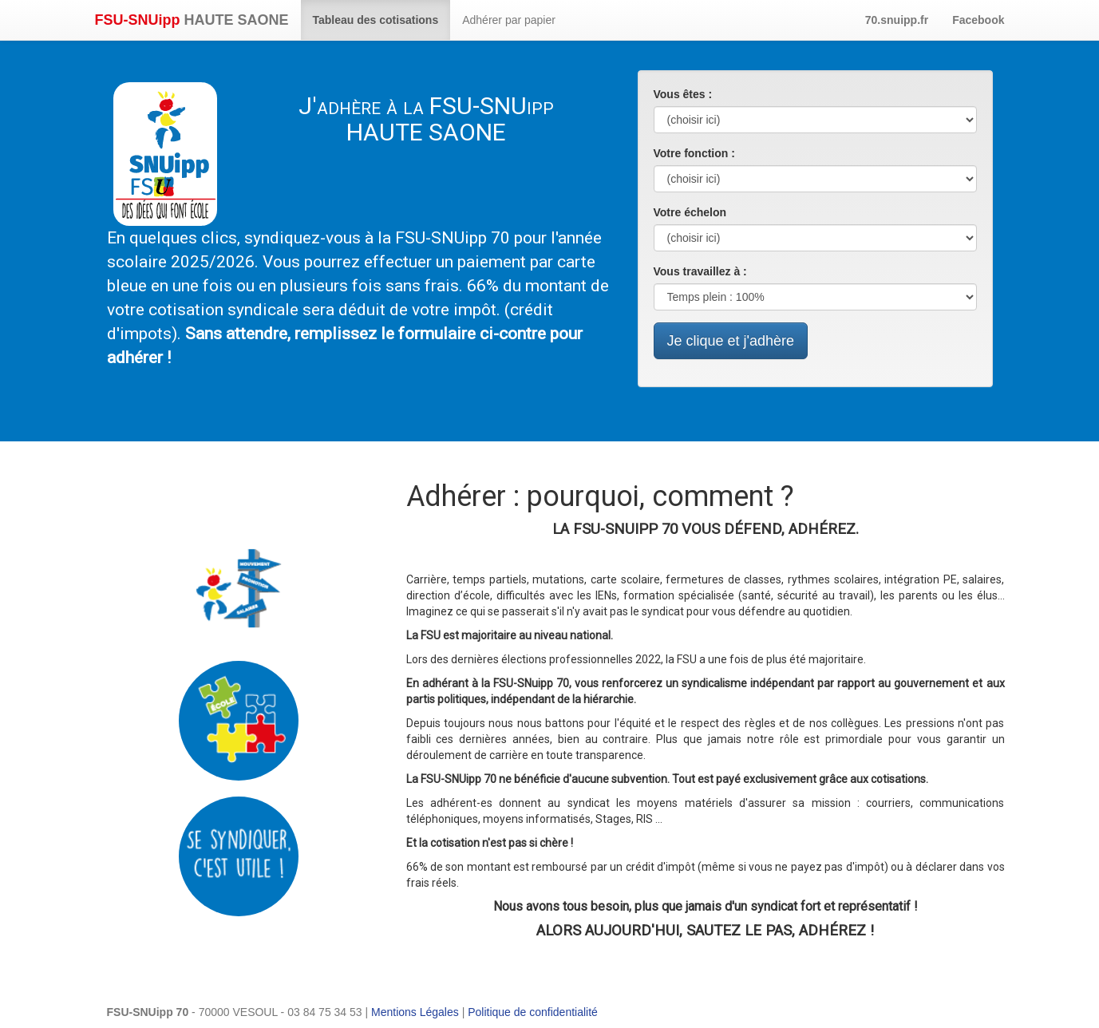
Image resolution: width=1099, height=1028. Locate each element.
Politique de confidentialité (533, 1012)
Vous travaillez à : (700, 271)
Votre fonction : (694, 153)
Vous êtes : (683, 94)
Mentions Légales (415, 1012)
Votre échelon (690, 212)
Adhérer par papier (508, 20)
